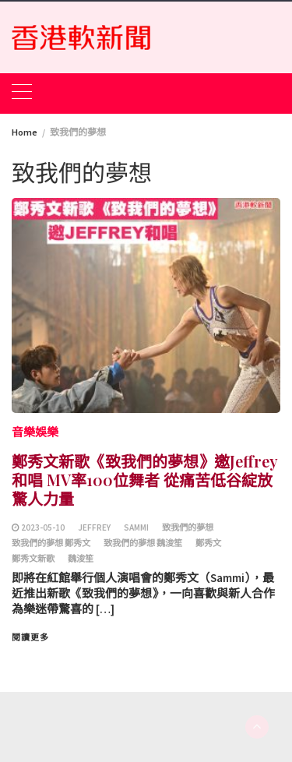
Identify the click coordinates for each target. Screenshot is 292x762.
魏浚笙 (80, 558)
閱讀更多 (30, 637)
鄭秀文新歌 (33, 558)
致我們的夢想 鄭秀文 (51, 543)
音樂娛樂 (35, 432)
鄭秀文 (208, 543)
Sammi (136, 527)
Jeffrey (94, 527)
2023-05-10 (43, 527)
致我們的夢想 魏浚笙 (143, 543)
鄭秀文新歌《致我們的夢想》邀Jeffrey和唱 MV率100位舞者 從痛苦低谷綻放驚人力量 (145, 479)
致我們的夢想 (187, 527)
